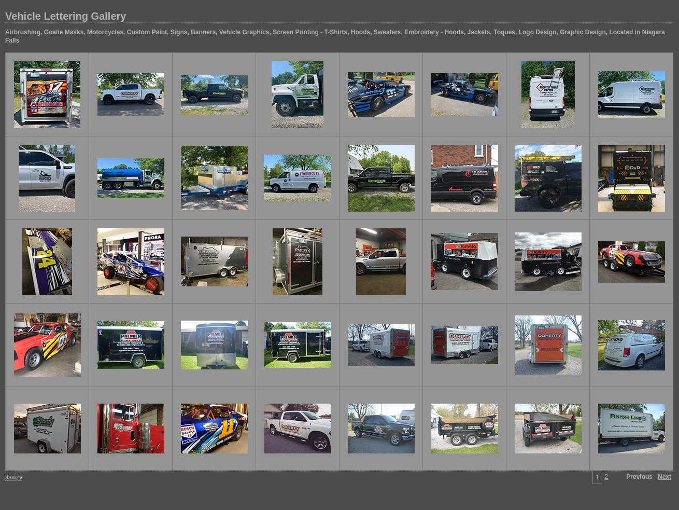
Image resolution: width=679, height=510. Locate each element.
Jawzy (13, 477)
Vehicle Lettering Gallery (65, 16)
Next (664, 476)
